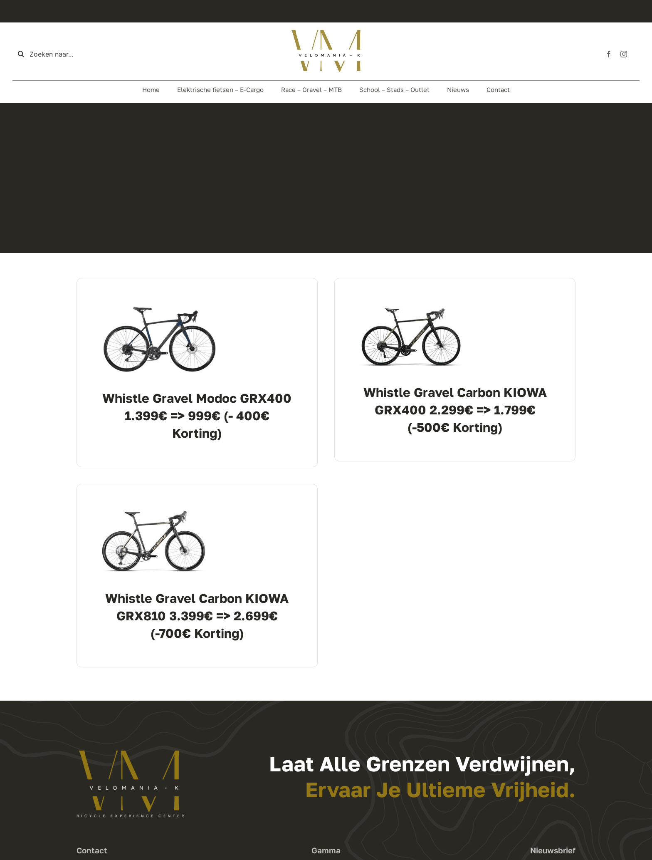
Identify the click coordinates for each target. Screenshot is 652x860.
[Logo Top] (326, 31)
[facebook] (608, 54)
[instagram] (623, 54)
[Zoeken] (21, 53)
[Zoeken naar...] (58, 53)
